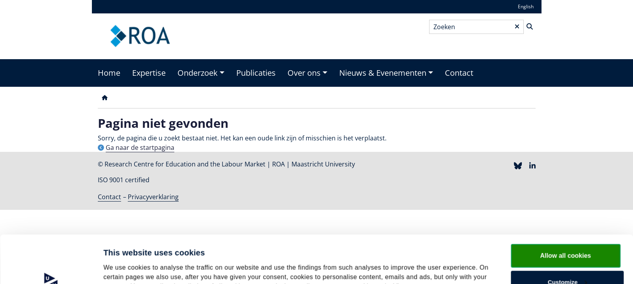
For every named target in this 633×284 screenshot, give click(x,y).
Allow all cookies (565, 210)
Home (109, 72)
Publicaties (256, 72)
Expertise (149, 72)
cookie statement (447, 241)
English (526, 6)
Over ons (304, 72)
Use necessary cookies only (567, 263)
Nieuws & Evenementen (382, 72)
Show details (121, 263)
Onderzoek (197, 72)
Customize (567, 237)
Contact (459, 72)
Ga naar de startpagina (140, 147)
